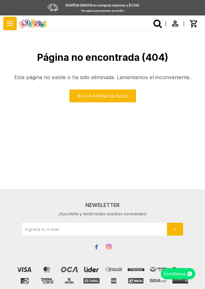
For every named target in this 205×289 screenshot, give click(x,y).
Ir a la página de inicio (102, 95)
